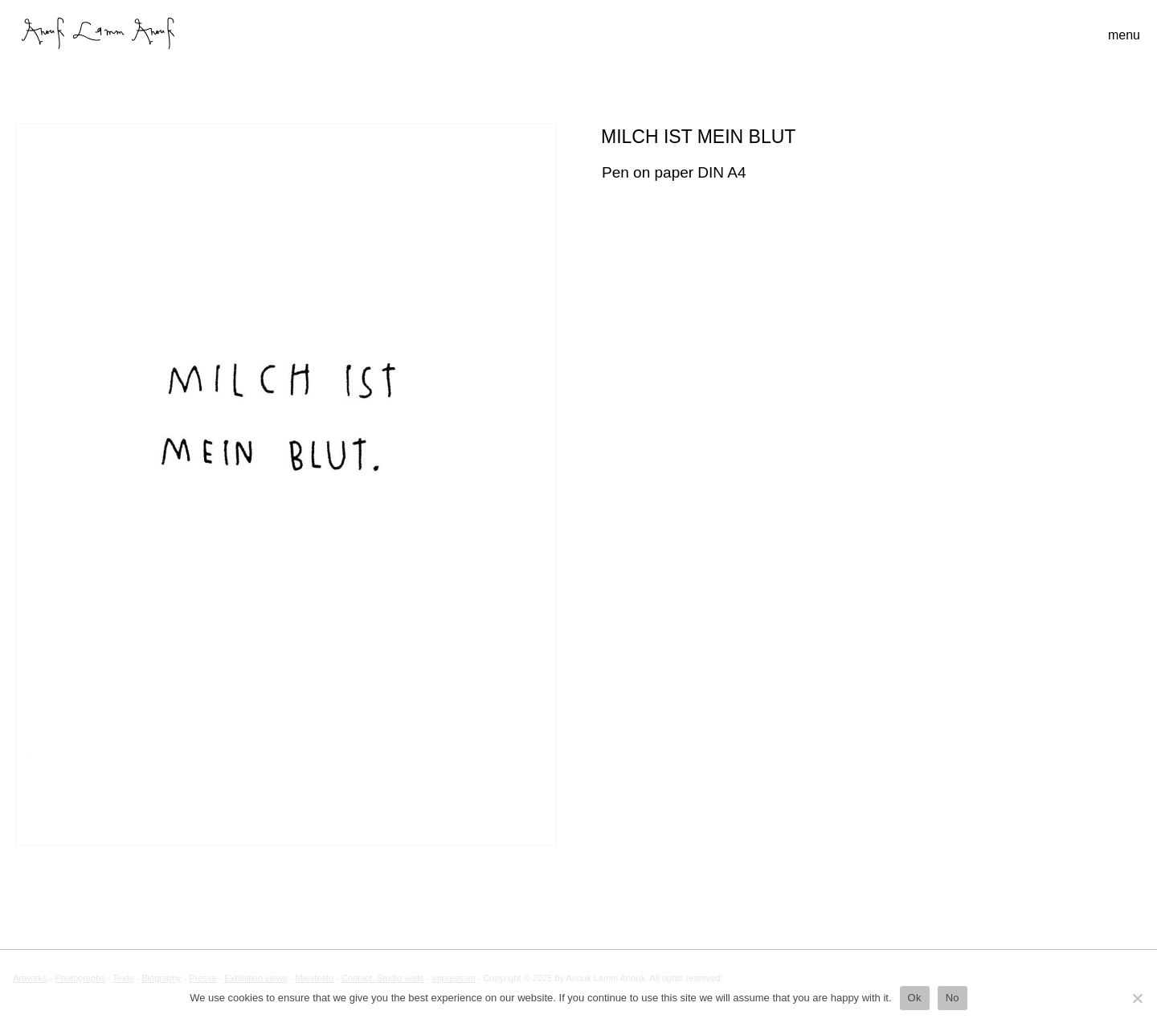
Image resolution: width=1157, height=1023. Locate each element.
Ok (915, 998)
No (952, 998)
